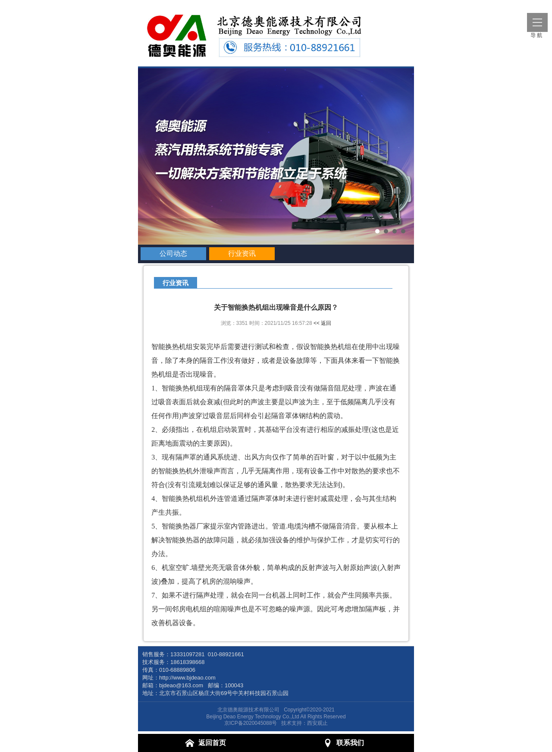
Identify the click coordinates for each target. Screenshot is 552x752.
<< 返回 (322, 323)
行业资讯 (242, 253)
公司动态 (173, 253)
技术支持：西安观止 (304, 723)
